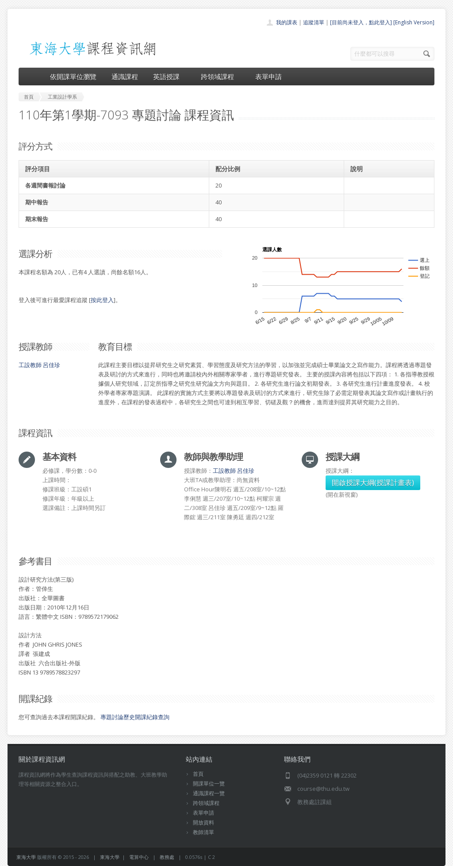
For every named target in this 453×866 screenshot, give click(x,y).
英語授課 (169, 76)
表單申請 (268, 76)
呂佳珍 (51, 365)
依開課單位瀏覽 (73, 76)
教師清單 (203, 832)
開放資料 (203, 822)
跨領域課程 (220, 76)
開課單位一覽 (209, 783)
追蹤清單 (313, 22)
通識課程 (124, 76)
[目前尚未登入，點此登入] (361, 22)
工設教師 (30, 365)
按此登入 (102, 300)
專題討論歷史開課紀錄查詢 (134, 717)
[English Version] (413, 22)
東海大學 (26, 857)
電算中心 (139, 857)
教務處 (167, 857)
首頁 (198, 774)
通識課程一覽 (209, 793)
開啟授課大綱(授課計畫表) (373, 482)
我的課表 (286, 22)
